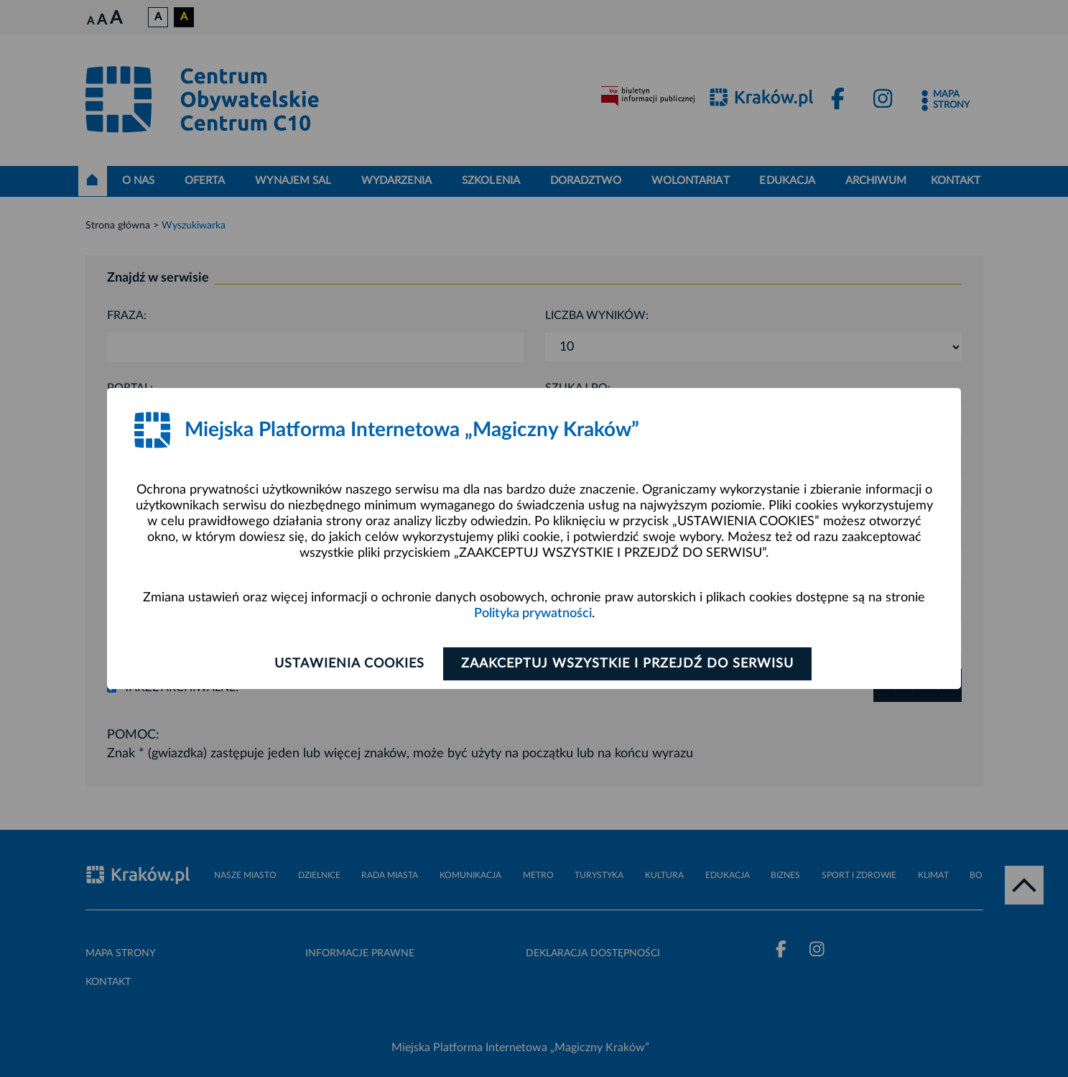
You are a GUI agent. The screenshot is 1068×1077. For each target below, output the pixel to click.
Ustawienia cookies (349, 663)
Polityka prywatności (533, 613)
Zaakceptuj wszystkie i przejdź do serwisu (629, 663)
